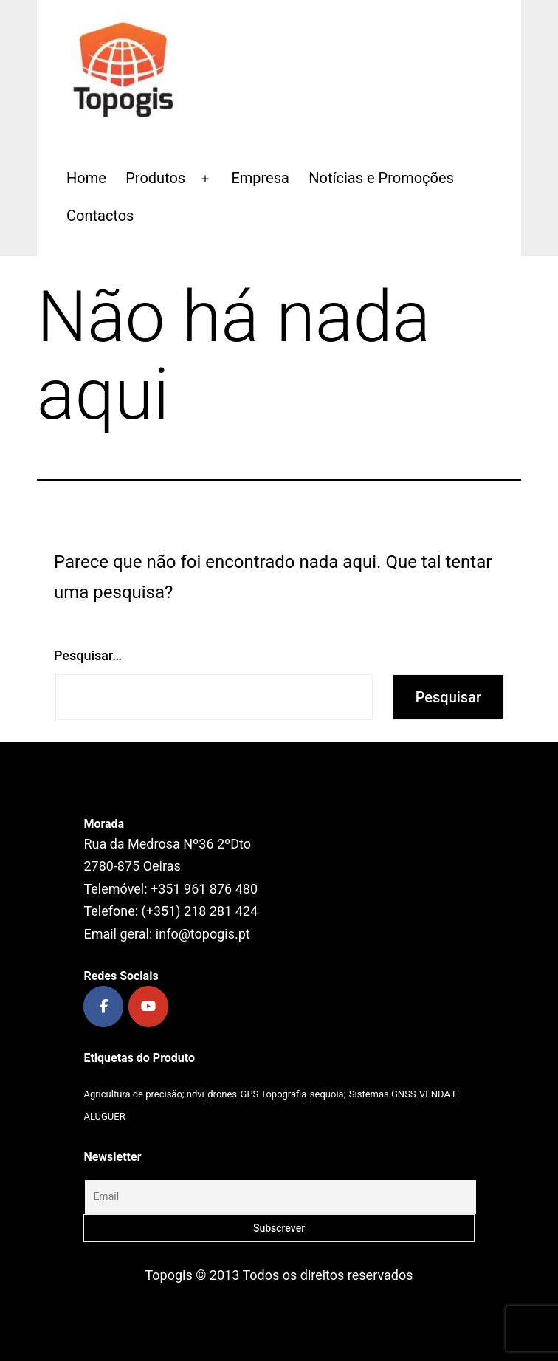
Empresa (260, 178)
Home (86, 178)
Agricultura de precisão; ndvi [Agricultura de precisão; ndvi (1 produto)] (143, 1094)
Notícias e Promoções (381, 178)
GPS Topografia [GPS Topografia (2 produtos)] (274, 1094)
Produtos (155, 178)
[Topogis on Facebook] (103, 1006)
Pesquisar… (88, 655)
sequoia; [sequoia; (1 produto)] (328, 1094)
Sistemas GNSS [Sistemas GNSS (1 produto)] (382, 1094)
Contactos (100, 215)
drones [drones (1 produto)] (222, 1094)
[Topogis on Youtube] (148, 1006)
